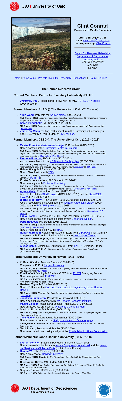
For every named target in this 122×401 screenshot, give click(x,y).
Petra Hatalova (29, 221)
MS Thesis (35, 178)
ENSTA (78, 246)
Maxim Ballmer (29, 303)
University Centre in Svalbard (61, 148)
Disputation (45, 156)
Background (29, 78)
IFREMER (51, 276)
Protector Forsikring (54, 183)
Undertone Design (82, 219)
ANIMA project (58, 115)
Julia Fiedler (27, 317)
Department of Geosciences (92, 56)
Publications (79, 78)
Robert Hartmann (30, 232)
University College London (70, 306)
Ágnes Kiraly (28, 191)
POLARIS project (46, 205)
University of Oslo (92, 59)
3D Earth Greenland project (78, 202)
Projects (42, 78)
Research (65, 78)
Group (92, 78)
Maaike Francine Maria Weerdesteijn (42, 145)
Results (53, 78)
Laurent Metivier (30, 342)
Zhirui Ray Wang (30, 131)
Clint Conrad (103, 43)
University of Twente (84, 235)
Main (17, 78)
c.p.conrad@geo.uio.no (96, 40)
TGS (51, 172)
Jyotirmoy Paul (29, 100)
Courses (102, 78)
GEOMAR (84, 232)
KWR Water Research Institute (73, 301)
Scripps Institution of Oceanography (73, 320)
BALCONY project (90, 100)
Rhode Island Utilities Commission (88, 331)
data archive (26, 128)
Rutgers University (54, 265)
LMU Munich (67, 134)
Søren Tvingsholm (31, 123)
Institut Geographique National (72, 345)
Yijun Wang (27, 115)
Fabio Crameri (28, 216)
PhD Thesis (57, 156)
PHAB (58, 229)
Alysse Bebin (28, 246)
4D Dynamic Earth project (64, 161)
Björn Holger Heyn (31, 200)
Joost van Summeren (33, 298)
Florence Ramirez (30, 158)
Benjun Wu (26, 351)
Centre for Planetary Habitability (93, 53)
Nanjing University (52, 354)
